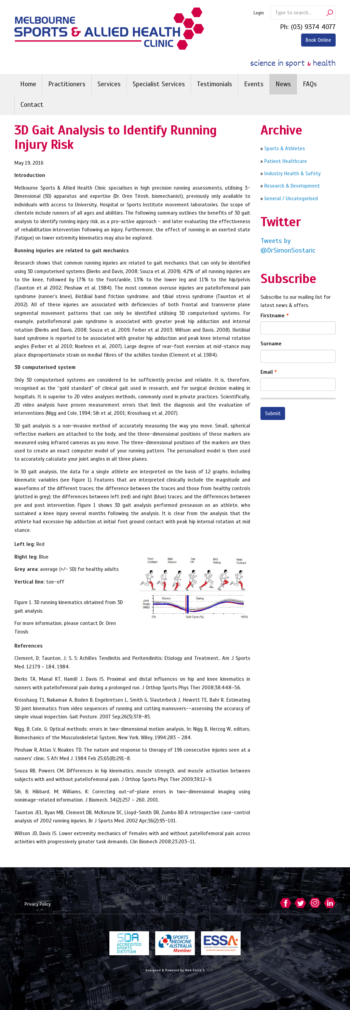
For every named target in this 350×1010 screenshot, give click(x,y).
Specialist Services (159, 84)
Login (259, 13)
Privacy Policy (38, 904)
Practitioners (66, 84)
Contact (32, 104)
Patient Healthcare (285, 161)
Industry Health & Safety (292, 173)
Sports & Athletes (284, 148)
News (283, 84)
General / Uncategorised (290, 198)
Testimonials (214, 84)
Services (109, 84)
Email (266, 372)
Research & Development (292, 186)
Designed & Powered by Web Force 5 (175, 970)
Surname (271, 344)
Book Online (318, 40)
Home (28, 84)
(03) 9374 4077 (313, 27)
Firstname (272, 315)
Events (254, 84)
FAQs (310, 84)
